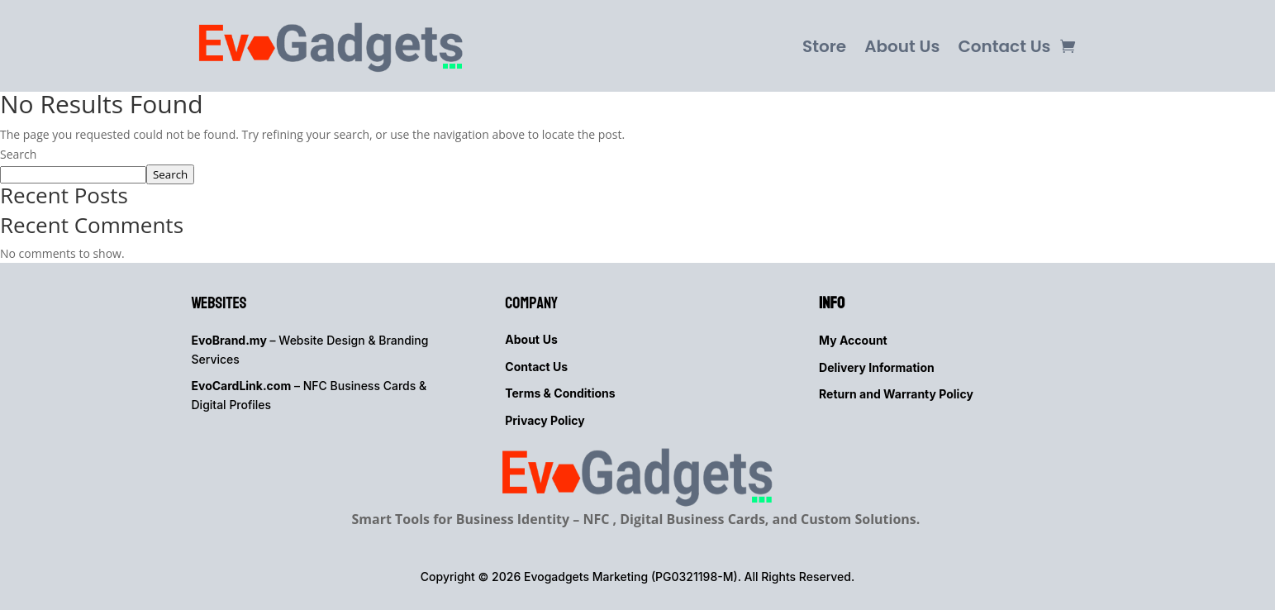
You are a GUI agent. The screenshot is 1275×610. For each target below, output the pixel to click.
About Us (902, 46)
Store (824, 46)
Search (18, 154)
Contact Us (1004, 46)
